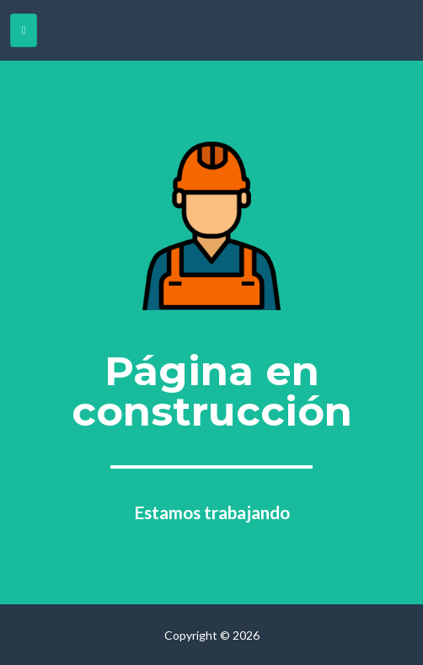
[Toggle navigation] (23, 30)
